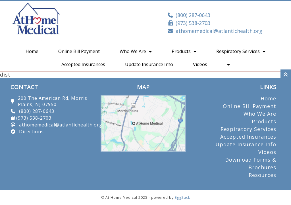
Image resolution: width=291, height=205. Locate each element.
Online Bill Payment (79, 51)
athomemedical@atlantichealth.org (219, 31)
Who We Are (136, 51)
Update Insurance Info (149, 64)
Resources (262, 175)
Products (184, 51)
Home (32, 51)
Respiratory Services (240, 51)
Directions (31, 131)
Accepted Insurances (83, 64)
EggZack (182, 197)
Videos (200, 64)
